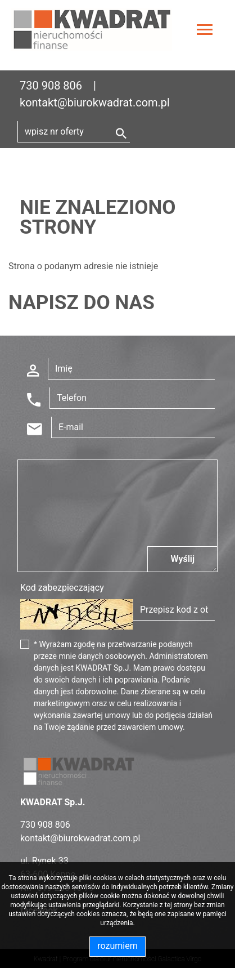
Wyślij (182, 559)
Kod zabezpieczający (62, 587)
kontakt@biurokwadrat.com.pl (95, 102)
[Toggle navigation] (205, 31)
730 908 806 (51, 85)
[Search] (73, 131)
